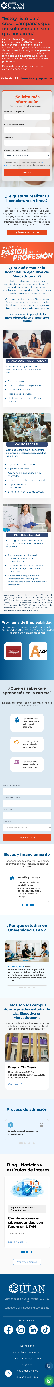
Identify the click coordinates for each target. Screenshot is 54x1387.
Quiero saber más (27, 232)
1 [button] (22, 907)
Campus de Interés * (16, 150)
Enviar (27, 172)
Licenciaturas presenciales (27, 1352)
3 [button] (31, 907)
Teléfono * (9, 137)
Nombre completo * (14, 111)
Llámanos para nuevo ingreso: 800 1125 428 (27, 1300)
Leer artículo (17, 1242)
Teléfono (7, 809)
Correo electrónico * (14, 124)
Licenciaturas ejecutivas (27, 1358)
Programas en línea (27, 1370)
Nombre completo (12, 785)
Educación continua (27, 1377)
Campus (7, 821)
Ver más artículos (27, 1262)
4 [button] (33, 990)
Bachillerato (27, 1345)
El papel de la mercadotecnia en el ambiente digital (27, 318)
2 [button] (26, 907)
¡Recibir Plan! (27, 837)
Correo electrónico (12, 797)
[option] (14, 651)
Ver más (15, 1084)
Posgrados (27, 1364)
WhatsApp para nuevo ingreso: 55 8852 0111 (27, 1309)
